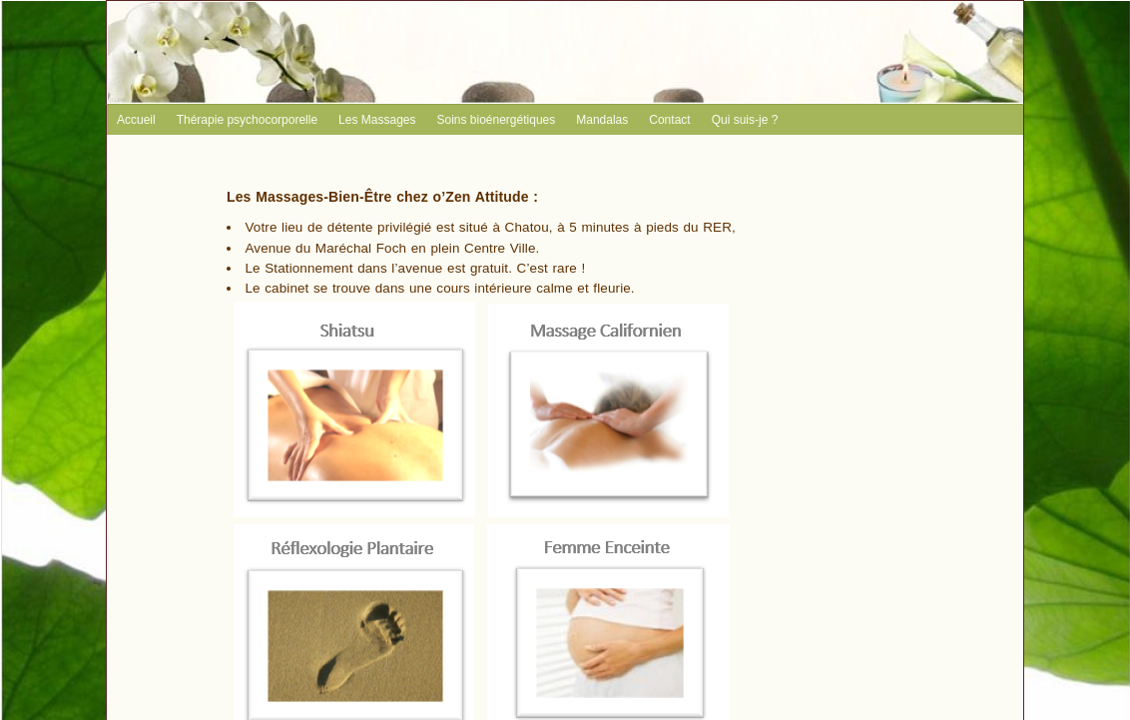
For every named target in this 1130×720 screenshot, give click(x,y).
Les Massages (376, 120)
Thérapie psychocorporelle (247, 120)
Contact (669, 120)
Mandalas (602, 120)
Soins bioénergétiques (495, 120)
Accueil (136, 120)
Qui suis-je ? (745, 120)
